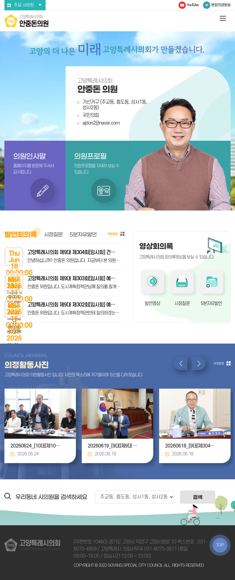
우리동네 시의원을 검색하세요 (51, 497)
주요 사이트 (24, 5)
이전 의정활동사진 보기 (180, 363)
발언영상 (152, 303)
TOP (220, 545)
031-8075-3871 (160, 549)
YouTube (193, 5)
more (113, 233)
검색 (197, 497)
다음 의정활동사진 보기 (199, 363)
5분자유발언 (211, 303)
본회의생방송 (221, 5)
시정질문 (182, 303)
